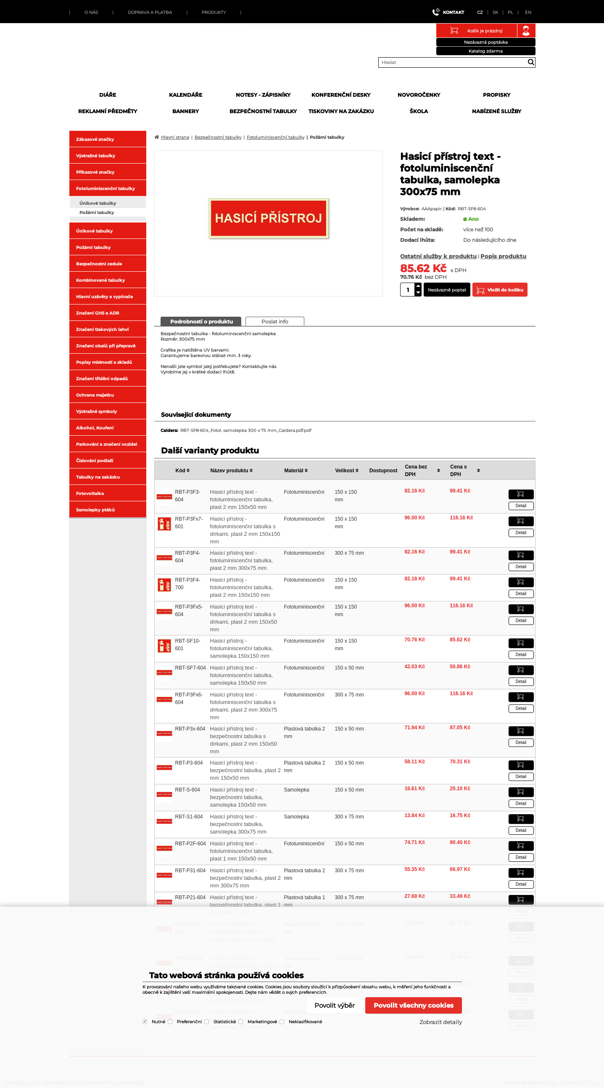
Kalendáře (185, 95)
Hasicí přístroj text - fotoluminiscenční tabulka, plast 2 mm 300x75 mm (241, 560)
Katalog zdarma (486, 51)
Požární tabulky (96, 212)
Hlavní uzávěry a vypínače (104, 296)
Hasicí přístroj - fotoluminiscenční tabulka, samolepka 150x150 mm (241, 648)
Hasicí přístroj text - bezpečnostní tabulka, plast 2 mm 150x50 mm (245, 770)
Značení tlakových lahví (102, 329)
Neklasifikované (305, 1021)
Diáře (107, 95)
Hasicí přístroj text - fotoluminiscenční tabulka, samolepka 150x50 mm (241, 675)
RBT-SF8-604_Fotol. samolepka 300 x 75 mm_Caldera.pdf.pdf (245, 430)
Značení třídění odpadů (102, 378)
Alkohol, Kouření (94, 428)
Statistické (225, 1021)
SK (495, 12)
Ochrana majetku (95, 395)
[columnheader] (191, 470)
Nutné (158, 1021)
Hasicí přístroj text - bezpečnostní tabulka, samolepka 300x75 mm (238, 824)
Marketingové (262, 1021)
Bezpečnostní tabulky (263, 111)
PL (510, 12)
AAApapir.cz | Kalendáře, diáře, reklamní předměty (133, 60)
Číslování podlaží (94, 460)
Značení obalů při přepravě (105, 346)
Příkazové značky (95, 172)
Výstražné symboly (96, 411)
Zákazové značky (95, 139)
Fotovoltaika (90, 493)
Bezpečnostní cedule (99, 264)
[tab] (201, 321)
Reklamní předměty (107, 111)
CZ (480, 12)
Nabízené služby (496, 111)
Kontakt (453, 12)
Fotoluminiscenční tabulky (105, 188)
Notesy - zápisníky (263, 95)
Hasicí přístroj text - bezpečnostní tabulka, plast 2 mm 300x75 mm (245, 878)
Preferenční (189, 1021)
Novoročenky (419, 95)
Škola (419, 111)
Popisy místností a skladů (104, 362)
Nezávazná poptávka (486, 42)
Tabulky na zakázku (98, 477)
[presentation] (201, 321)
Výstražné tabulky (95, 156)
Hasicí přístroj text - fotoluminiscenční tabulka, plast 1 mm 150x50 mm (241, 851)
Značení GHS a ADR (97, 313)
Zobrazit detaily (440, 1022)
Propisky (496, 95)
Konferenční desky (340, 95)
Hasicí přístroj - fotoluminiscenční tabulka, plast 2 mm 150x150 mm (241, 587)
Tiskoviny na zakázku (341, 111)
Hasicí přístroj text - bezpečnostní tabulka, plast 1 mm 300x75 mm (245, 905)
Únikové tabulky (97, 203)
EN (528, 12)
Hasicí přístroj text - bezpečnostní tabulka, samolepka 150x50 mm (238, 797)
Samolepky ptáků (95, 510)
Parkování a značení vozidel (106, 444)
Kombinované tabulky (100, 280)
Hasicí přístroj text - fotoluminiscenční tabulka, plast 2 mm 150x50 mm (241, 499)
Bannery (185, 111)
